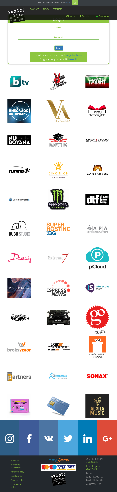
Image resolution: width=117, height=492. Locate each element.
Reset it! (72, 59)
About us (15, 460)
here (67, 2)
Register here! (74, 55)
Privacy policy (17, 471)
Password (58, 37)
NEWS (46, 9)
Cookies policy (17, 480)
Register (86, 16)
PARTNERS (57, 9)
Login (70, 16)
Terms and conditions (16, 466)
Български (102, 16)
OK (74, 2)
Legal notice (17, 475)
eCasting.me (92, 461)
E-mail (58, 27)
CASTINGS (34, 9)
